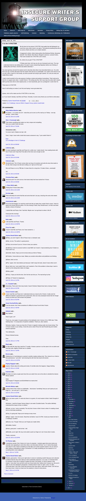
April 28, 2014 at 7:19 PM (12, 350)
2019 (69, 387)
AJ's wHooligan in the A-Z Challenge (15, 140)
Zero (70, 417)
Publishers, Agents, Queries (11, 33)
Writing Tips (68, 337)
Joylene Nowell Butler (12, 235)
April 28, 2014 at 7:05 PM (12, 307)
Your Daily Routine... (73, 419)
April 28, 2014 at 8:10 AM (12, 157)
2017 (69, 391)
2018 (69, 389)
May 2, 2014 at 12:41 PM (12, 470)
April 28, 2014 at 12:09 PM (13, 224)
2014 (69, 397)
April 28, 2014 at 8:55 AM (12, 173)
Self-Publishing (25, 33)
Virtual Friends (72, 425)
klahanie (8, 311)
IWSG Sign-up (21, 30)
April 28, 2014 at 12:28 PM (13, 232)
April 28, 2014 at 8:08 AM (12, 144)
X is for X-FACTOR (73, 421)
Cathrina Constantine (72, 354)
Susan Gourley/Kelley (12, 303)
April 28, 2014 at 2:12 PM (12, 280)
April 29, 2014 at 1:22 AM (12, 368)
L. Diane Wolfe (10, 185)
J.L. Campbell (10, 283)
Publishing (68, 334)
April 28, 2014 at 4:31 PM (12, 288)
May (70, 413)
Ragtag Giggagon (11, 363)
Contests (34, 33)
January (71, 485)
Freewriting (71, 464)
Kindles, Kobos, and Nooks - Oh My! (73, 452)
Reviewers (71, 435)
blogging (68, 339)
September (71, 405)
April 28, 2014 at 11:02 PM (13, 360)
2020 (69, 385)
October (71, 403)
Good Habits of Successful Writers (73, 460)
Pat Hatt (8, 193)
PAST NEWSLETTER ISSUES (73, 186)
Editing (67, 329)
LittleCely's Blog (10, 155)
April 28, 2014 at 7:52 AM (12, 126)
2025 (69, 375)
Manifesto (71, 447)
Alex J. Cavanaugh (11, 120)
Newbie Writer (72, 445)
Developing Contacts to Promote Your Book (74, 470)
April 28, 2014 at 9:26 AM (12, 182)
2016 (69, 393)
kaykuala (8, 371)
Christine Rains (10, 177)
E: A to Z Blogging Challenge (73, 467)
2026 (69, 373)
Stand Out (71, 433)
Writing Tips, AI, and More (62, 30)
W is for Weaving (73, 423)
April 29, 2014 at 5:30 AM (12, 383)
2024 (69, 377)
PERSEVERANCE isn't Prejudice (74, 440)
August (70, 407)
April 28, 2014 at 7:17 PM (12, 341)
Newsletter (40, 30)
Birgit (7, 344)
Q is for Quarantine (73, 437)
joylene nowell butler (39, 103)
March (70, 481)
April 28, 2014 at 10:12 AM (13, 190)
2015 (69, 395)
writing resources (70, 344)
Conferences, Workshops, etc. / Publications (59, 33)
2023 (69, 379)
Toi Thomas (9, 441)
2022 (69, 381)
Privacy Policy (49, 30)
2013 (69, 487)
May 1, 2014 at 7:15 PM (12, 452)
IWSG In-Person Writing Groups (12, 35)
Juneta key (70, 357)
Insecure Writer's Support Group (24, 103)
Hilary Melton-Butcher (12, 110)
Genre (70, 462)
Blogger (53, 497)
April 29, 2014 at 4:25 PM (12, 392)
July (70, 409)
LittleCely (8, 147)
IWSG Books (31, 30)
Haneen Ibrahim (10, 291)
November (71, 401)
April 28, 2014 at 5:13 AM (12, 116)
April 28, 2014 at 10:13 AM (13, 198)
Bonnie (8, 354)
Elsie (7, 138)
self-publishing (69, 342)
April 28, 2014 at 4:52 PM (12, 299)
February (71, 483)
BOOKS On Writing (73, 475)
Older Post (57, 481)
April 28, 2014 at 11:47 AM (13, 216)
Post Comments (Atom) (35, 486)
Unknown (8, 161)
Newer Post (6, 481)
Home (5, 30)
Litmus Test (71, 449)
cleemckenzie (9, 201)
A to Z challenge (11, 103)
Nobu (7, 219)
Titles (70, 431)
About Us (12, 30)
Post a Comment (8, 474)
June (70, 411)
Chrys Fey (9, 227)
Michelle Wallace (10, 386)
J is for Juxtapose (73, 455)
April (70, 415)
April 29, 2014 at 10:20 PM (13, 437)
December (71, 399)
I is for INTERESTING (74, 457)
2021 (69, 383)
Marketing (42, 33)
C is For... (71, 473)
